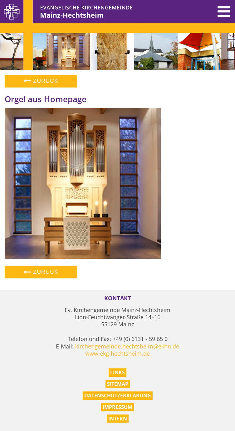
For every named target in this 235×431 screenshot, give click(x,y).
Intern (117, 418)
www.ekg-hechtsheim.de (117, 353)
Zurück (40, 81)
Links (117, 372)
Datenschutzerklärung (117, 395)
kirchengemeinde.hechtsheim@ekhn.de (127, 346)
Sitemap (117, 384)
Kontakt (117, 298)
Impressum (117, 407)
